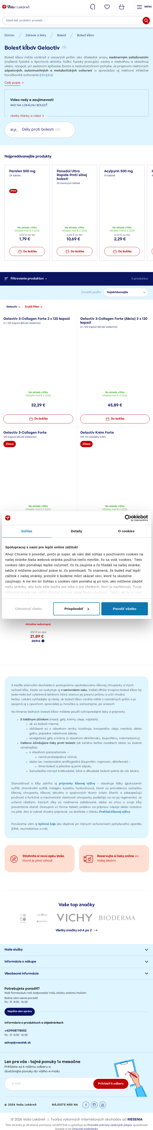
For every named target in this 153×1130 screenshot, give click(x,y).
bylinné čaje (47, 824)
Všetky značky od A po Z (76, 930)
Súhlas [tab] (26, 531)
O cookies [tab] (126, 531)
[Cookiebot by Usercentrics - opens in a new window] (128, 518)
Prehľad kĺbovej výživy (114, 811)
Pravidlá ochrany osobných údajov (109, 1125)
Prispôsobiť (76, 609)
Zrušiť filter (33, 307)
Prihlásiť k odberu (111, 1083)
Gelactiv (13, 307)
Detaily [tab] (76, 531)
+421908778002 (15, 1030)
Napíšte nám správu (19, 1011)
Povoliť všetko (124, 609)
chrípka (46, 75)
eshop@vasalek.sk (18, 1042)
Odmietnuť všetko (28, 609)
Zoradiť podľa (91, 292)
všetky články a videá (27, 116)
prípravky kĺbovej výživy (77, 783)
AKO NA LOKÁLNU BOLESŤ (28, 105)
